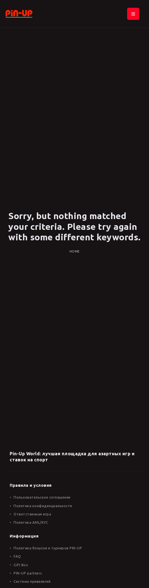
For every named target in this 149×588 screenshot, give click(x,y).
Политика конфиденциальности (43, 506)
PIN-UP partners (28, 573)
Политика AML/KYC (31, 522)
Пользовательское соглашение (42, 497)
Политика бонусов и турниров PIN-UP (48, 548)
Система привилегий (32, 581)
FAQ (17, 556)
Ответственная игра (32, 514)
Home (75, 251)
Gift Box (21, 565)
